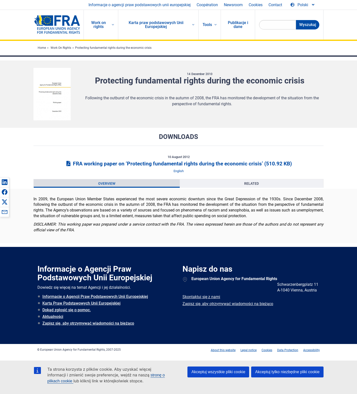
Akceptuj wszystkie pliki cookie (218, 372)
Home (42, 48)
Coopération (207, 4)
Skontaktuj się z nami (201, 296)
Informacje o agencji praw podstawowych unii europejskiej (140, 4)
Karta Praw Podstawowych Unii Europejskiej (81, 303)
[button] (4, 182)
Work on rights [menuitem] (98, 24)
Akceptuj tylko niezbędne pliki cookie (287, 372)
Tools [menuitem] (207, 24)
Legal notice (248, 350)
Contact (275, 4)
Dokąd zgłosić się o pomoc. (66, 310)
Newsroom (233, 4)
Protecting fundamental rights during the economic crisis (113, 48)
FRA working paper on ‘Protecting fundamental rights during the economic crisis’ (178, 164)
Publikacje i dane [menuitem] (238, 24)
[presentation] (107, 183)
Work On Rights (61, 48)
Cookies (256, 4)
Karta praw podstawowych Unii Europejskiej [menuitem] (156, 24)
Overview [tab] (106, 183)
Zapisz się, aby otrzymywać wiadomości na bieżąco (88, 323)
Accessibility (311, 350)
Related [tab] (251, 183)
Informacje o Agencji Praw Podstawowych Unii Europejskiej (95, 296)
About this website (223, 350)
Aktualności (52, 316)
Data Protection (287, 350)
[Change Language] (303, 4)
